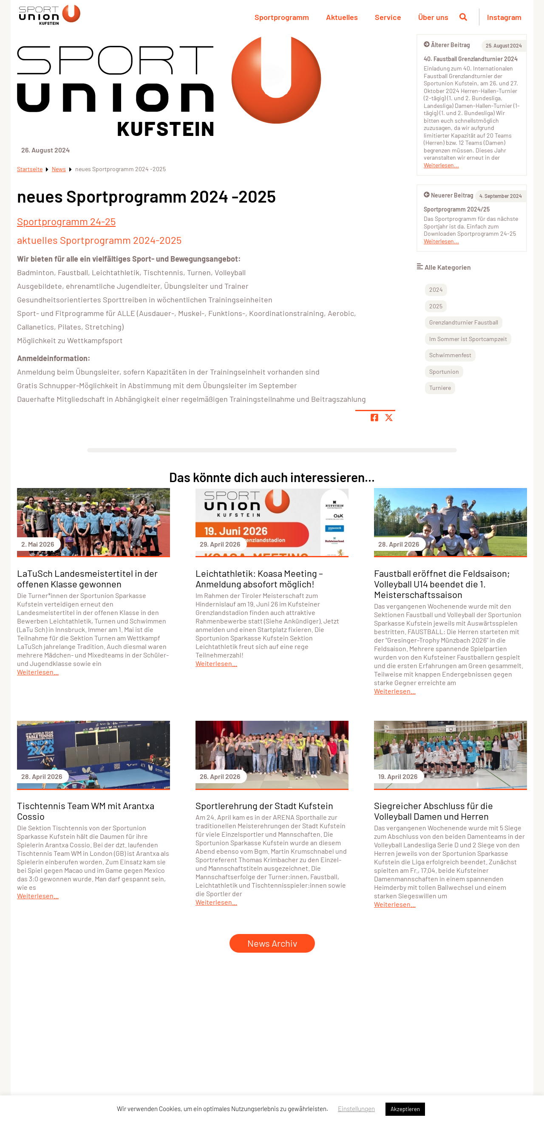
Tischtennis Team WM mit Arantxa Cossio (85, 810)
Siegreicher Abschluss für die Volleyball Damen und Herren (433, 810)
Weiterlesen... (441, 165)
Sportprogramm (282, 17)
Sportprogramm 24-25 (66, 221)
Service (388, 17)
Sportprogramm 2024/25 (457, 209)
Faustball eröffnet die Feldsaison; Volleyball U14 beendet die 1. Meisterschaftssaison (442, 583)
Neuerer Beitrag (448, 195)
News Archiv (272, 942)
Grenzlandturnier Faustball (463, 322)
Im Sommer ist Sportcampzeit (468, 338)
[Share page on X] (388, 417)
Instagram (504, 17)
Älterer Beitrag (447, 44)
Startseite (29, 168)
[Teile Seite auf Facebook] (374, 417)
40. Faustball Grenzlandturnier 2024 (471, 58)
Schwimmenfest (450, 354)
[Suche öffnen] (463, 17)
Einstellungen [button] (356, 1108)
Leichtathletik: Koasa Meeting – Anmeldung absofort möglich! (259, 578)
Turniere (440, 387)
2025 (435, 306)
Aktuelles (342, 17)
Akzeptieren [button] (405, 1109)
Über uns (433, 17)
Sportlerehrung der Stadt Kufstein (264, 805)
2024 (436, 289)
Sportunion (444, 371)
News (59, 168)
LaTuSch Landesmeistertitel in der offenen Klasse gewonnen (87, 578)
